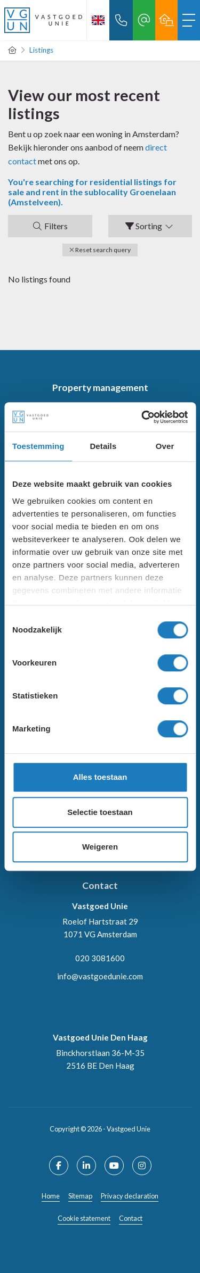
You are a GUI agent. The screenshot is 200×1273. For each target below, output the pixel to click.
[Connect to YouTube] (114, 1165)
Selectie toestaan (100, 812)
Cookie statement (84, 1218)
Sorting (149, 226)
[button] (100, 250)
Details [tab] (103, 446)
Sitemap (80, 1196)
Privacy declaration (129, 1196)
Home (51, 1196)
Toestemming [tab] (38, 446)
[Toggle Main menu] (189, 20)
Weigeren (100, 846)
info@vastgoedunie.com (100, 976)
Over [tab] (165, 446)
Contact (130, 1218)
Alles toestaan (100, 776)
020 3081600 (100, 958)
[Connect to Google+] (141, 1165)
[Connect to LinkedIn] (86, 1165)
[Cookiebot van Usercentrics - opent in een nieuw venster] (142, 417)
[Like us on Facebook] (58, 1165)
